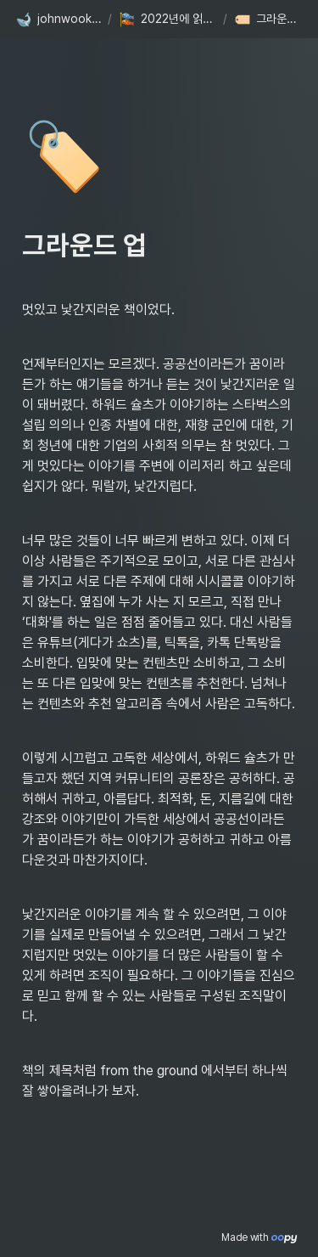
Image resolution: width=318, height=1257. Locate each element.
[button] (58, 19)
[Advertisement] (159, 1224)
